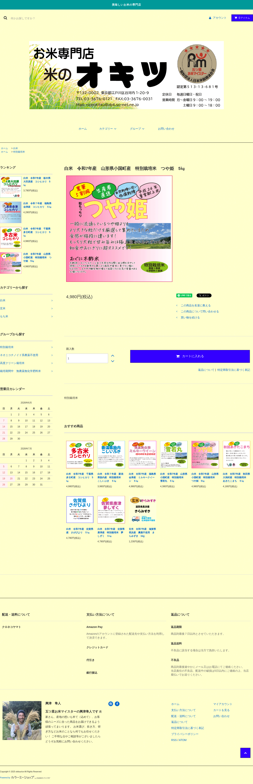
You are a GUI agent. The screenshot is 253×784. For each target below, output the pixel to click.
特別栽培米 (19, 151)
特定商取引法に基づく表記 (233, 369)
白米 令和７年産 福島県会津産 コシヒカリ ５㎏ (37, 205)
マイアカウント (222, 704)
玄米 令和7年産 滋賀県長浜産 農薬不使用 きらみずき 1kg (142, 532)
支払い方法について (183, 710)
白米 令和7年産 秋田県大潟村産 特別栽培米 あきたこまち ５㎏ (236, 477)
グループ (138, 128)
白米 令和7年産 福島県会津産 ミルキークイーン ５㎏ (142, 477)
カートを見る (221, 710)
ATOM (182, 740)
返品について (206, 369)
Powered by (25, 778)
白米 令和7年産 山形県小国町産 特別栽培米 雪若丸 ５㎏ (173, 477)
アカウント (220, 17)
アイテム (241, 17)
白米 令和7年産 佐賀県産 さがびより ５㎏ (79, 531)
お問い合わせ (166, 128)
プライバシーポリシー (185, 734)
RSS (174, 740)
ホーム (83, 128)
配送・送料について (183, 716)
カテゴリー (108, 128)
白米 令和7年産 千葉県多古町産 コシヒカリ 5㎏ (36, 232)
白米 (15, 148)
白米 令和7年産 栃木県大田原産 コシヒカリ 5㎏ (36, 181)
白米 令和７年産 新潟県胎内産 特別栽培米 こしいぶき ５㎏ (110, 477)
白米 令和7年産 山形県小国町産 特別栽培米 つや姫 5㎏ (37, 257)
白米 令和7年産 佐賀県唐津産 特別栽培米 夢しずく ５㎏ (111, 532)
